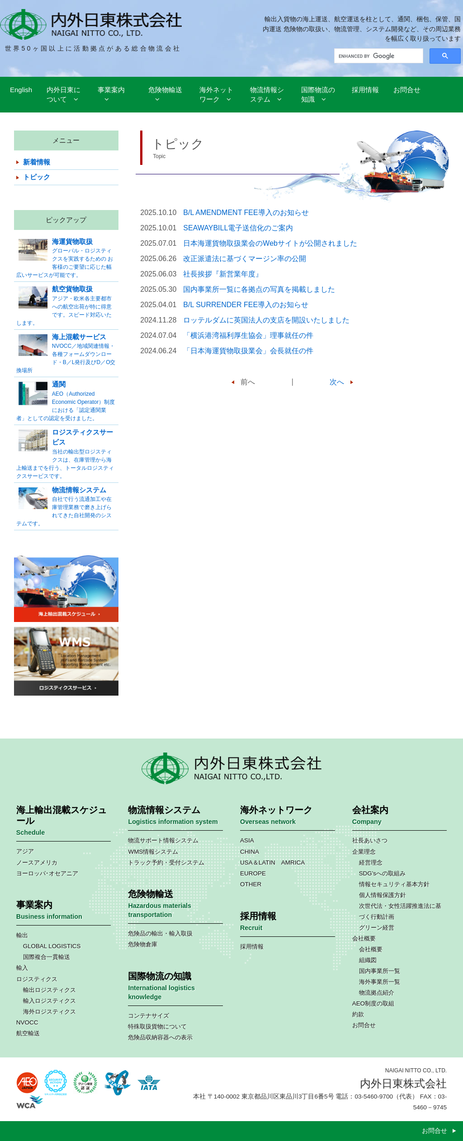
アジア (25, 851)
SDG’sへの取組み (382, 873)
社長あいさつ (369, 840)
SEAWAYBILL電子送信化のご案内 (238, 228)
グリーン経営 (376, 927)
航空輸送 (28, 1033)
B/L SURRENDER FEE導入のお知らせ (245, 305)
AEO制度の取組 (373, 1003)
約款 (358, 1014)
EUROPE (253, 873)
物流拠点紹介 (376, 992)
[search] (378, 56)
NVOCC (27, 1022)
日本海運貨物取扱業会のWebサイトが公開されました (270, 243)
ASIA (247, 840)
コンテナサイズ (148, 1015)
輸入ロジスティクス (49, 1000)
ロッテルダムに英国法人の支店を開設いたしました (266, 320)
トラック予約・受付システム (166, 862)
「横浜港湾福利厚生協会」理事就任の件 (248, 335)
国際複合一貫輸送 (46, 957)
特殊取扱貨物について (157, 1026)
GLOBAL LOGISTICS (52, 946)
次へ (337, 382)
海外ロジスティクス (49, 1011)
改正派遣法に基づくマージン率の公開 (244, 258)
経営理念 (371, 862)
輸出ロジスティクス (49, 990)
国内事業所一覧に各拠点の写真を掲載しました (259, 289)
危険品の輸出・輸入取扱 (160, 933)
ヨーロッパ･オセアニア (47, 873)
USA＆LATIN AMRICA (272, 862)
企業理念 (364, 851)
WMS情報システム (153, 851)
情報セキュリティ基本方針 (394, 884)
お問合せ (364, 1025)
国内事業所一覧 (379, 971)
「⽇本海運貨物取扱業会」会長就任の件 (248, 351)
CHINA (249, 851)
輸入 (22, 967)
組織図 (368, 960)
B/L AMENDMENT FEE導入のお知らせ (245, 212)
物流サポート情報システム (163, 840)
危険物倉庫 (142, 944)
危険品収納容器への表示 (160, 1037)
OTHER (250, 884)
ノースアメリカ (36, 862)
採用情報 (252, 946)
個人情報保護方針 (382, 895)
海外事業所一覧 (379, 981)
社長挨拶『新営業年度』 (223, 274)
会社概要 (364, 938)
